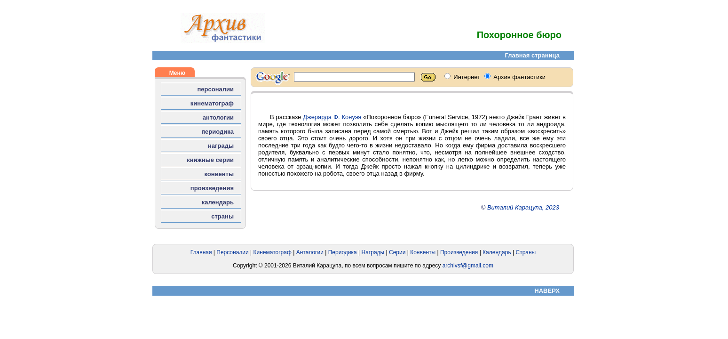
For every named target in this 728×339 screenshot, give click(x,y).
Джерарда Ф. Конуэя (332, 117)
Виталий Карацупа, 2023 (523, 207)
